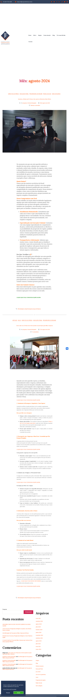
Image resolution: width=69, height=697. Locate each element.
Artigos (14, 320)
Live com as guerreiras (41, 675)
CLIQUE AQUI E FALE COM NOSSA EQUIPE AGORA (28, 400)
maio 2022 (38, 647)
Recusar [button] (8, 692)
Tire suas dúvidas (61, 35)
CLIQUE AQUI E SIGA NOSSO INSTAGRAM (31, 581)
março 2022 (38, 649)
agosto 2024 (39, 624)
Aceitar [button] (18, 692)
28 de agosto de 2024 (45, 103)
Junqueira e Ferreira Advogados (29, 103)
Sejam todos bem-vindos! (17, 37)
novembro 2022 (39, 635)
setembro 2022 (39, 638)
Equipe (40, 35)
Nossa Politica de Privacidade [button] (9, 689)
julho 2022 (38, 644)
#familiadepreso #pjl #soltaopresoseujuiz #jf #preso (29, 309)
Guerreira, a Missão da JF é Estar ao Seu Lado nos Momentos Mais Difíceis (34, 99)
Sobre (34, 35)
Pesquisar (5, 609)
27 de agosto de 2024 (45, 330)
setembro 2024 (39, 621)
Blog (54, 35)
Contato (30, 41)
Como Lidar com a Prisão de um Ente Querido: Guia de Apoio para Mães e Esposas (34, 326)
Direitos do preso (12, 94)
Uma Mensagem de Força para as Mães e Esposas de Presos (16, 633)
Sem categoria (57, 94)
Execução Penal (23, 94)
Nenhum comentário (35, 105)
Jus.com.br (38, 672)
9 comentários (35, 332)
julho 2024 (38, 627)
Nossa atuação (47, 35)
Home (29, 35)
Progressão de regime (36, 94)
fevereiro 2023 (39, 630)
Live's (37, 677)
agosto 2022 (38, 641)
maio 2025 (38, 619)
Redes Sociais (48, 94)
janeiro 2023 (38, 633)
